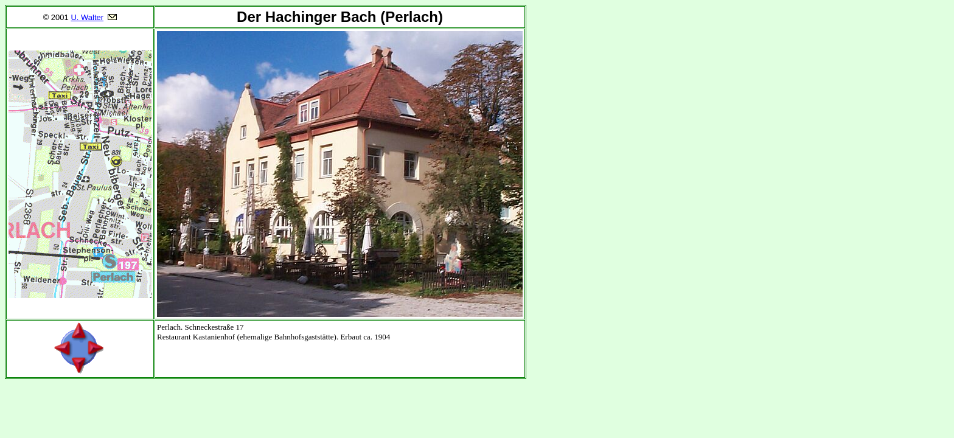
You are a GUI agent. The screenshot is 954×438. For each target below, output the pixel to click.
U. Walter (87, 17)
